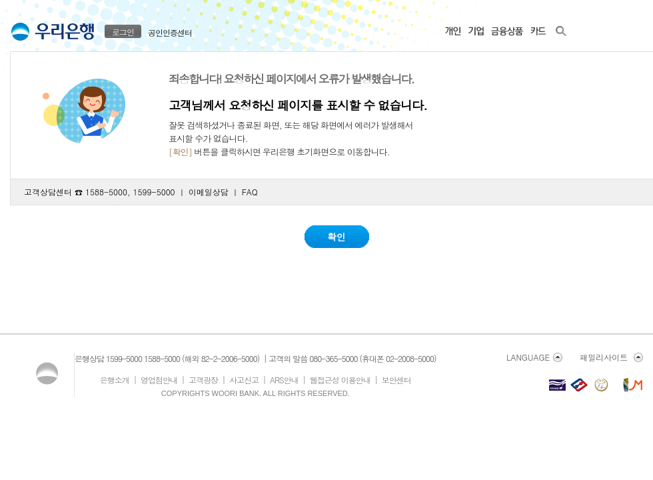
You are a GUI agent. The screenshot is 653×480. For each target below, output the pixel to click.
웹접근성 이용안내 (340, 379)
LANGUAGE (528, 357)
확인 (336, 236)
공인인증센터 (170, 32)
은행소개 (114, 379)
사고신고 (244, 379)
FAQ (250, 191)
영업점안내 (159, 379)
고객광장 (203, 379)
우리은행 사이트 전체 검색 (561, 30)
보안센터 (396, 379)
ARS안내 (284, 379)
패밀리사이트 (604, 357)
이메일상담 (209, 191)
